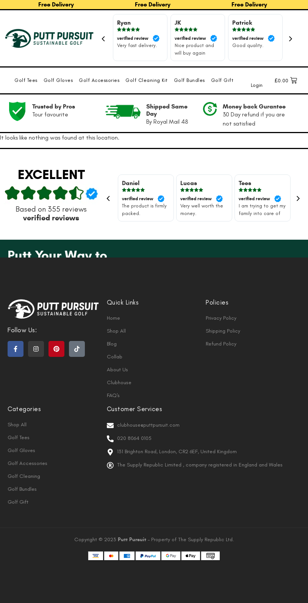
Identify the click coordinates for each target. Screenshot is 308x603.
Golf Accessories (99, 80)
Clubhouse (119, 382)
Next (291, 38)
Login (257, 85)
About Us (117, 369)
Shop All (116, 331)
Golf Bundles (189, 80)
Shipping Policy (223, 331)
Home (113, 318)
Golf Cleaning (24, 476)
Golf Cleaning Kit (146, 80)
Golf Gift (222, 80)
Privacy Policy (221, 318)
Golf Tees (26, 80)
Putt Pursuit (133, 539)
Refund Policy (221, 344)
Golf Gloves (58, 80)
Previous (103, 38)
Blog (112, 344)
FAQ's (113, 395)
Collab (114, 356)
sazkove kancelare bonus (154, 581)
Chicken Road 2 (154, 592)
